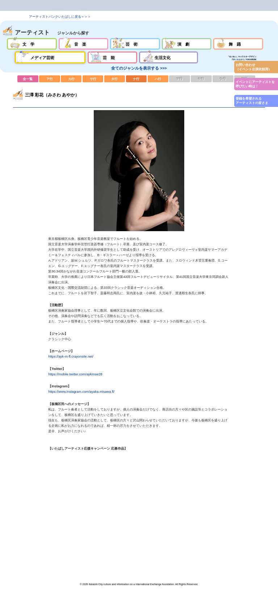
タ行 (114, 78)
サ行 (93, 78)
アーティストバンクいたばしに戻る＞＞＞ (60, 16)
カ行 (71, 78)
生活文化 (168, 57)
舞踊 (238, 44)
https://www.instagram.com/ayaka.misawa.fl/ (81, 391)
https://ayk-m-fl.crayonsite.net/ (70, 356)
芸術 (135, 44)
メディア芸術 (50, 57)
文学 (31, 44)
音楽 (83, 44)
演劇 (186, 44)
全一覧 (27, 78)
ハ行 (158, 78)
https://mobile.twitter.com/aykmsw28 (75, 374)
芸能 (112, 57)
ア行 (49, 78)
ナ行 (136, 78)
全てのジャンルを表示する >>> (139, 68)
